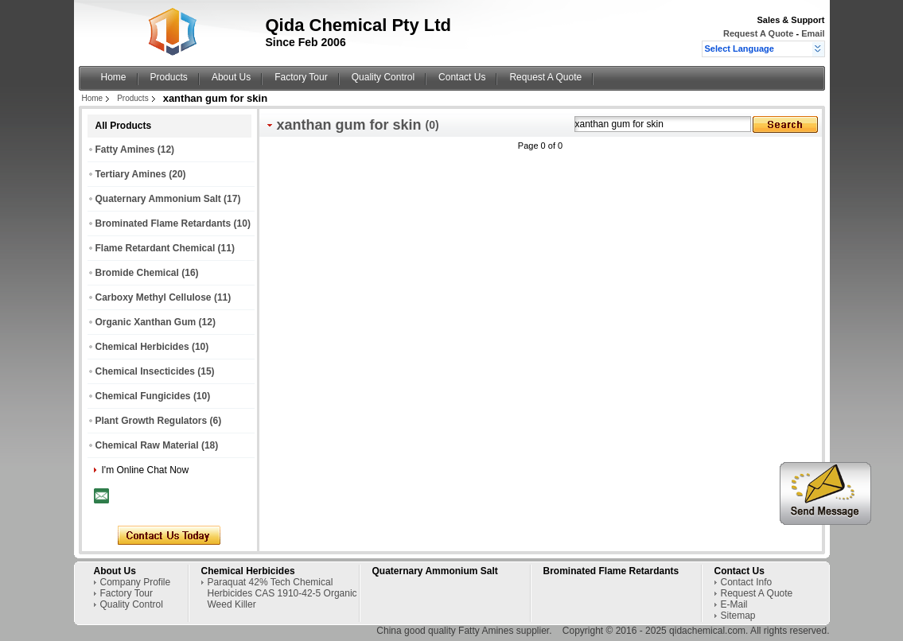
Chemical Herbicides (142, 346)
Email (812, 33)
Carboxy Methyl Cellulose (153, 297)
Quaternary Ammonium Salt (158, 198)
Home (113, 77)
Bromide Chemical (137, 272)
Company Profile (135, 582)
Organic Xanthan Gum (146, 322)
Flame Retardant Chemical (155, 248)
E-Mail (734, 604)
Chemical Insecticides (145, 371)
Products (169, 77)
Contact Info (747, 582)
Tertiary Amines (130, 174)
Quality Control (383, 77)
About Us (231, 77)
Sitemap (738, 615)
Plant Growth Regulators (151, 420)
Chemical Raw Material (147, 445)
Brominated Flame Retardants (163, 223)
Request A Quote (758, 33)
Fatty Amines (125, 149)
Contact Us (461, 77)
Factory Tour (300, 77)
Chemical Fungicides (143, 396)
